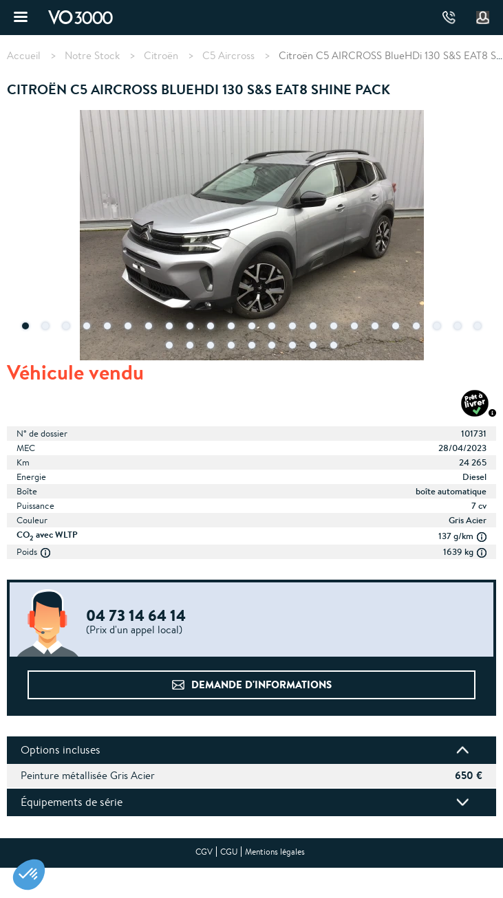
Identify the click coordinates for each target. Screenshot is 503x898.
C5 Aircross (228, 56)
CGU (228, 851)
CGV (204, 851)
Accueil (24, 56)
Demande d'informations (261, 684)
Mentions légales (275, 851)
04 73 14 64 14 (449, 17)
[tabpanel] (251, 236)
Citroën (161, 56)
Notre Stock (92, 56)
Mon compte (483, 18)
